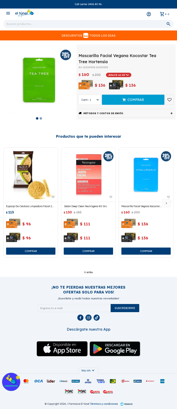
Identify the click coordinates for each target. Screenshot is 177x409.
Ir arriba (88, 272)
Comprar (135, 100)
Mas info (88, 370)
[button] (166, 203)
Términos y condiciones (104, 403)
